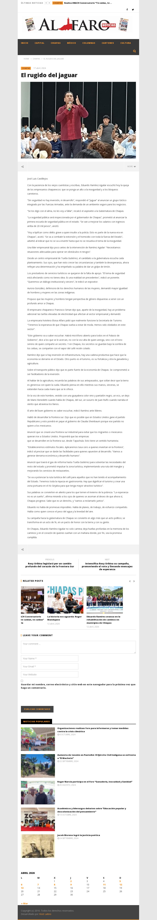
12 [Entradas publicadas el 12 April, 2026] (120, 884)
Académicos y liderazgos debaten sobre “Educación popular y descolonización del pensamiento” (91, 810)
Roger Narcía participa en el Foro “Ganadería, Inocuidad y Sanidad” (94, 781)
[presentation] (45, 698)
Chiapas (57, 3)
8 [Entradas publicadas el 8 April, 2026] (54, 884)
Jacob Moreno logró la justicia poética (78, 835)
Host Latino (45, 914)
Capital (39, 43)
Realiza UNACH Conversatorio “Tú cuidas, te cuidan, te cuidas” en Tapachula (88, 3)
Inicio (24, 43)
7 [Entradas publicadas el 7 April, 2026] (38, 884)
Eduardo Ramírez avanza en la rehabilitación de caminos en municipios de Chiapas (116, 619)
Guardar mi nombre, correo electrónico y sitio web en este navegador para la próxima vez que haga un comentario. (78, 686)
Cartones (108, 43)
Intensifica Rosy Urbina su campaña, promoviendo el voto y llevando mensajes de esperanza (107, 565)
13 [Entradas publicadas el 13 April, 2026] (22, 887)
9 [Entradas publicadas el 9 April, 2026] (71, 884)
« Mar (24, 903)
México (71, 43)
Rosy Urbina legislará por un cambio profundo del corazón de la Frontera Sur (49, 563)
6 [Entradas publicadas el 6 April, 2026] (21, 884)
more (131, 166)
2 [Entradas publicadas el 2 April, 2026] (71, 881)
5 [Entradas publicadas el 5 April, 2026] (120, 881)
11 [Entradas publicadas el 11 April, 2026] (104, 884)
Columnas (88, 43)
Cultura (125, 43)
